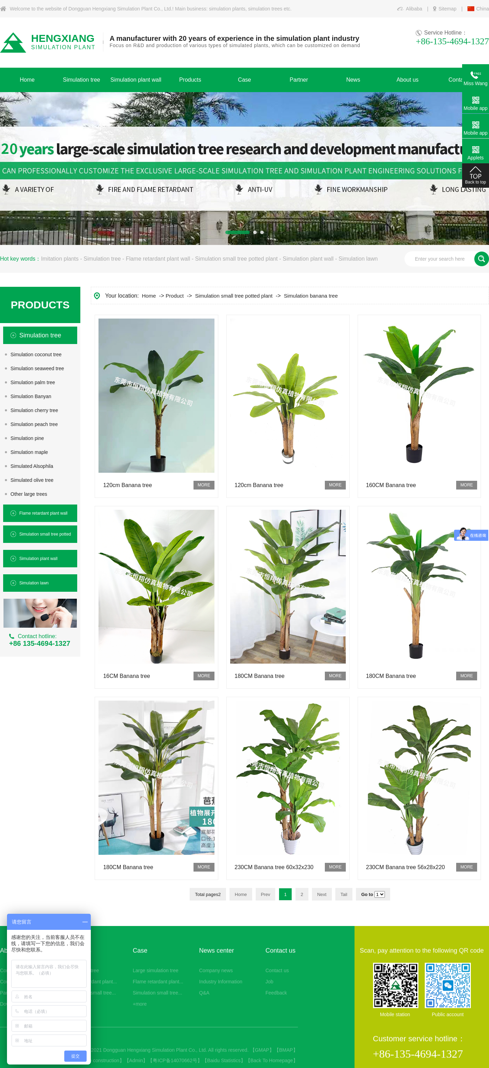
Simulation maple (29, 452)
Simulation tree (102, 259)
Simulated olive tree (31, 480)
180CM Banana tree (260, 676)
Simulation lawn (358, 259)
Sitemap (447, 9)
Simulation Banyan (30, 396)
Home (149, 296)
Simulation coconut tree (35, 354)
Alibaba (414, 9)
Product (175, 296)
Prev (265, 894)
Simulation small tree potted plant (236, 259)
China (482, 9)
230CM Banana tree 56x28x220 (405, 867)
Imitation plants (60, 259)
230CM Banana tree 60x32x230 (274, 867)
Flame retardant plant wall (158, 259)
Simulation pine (27, 438)
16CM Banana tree (126, 676)
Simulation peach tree (34, 424)
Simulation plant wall (308, 259)
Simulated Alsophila (31, 466)
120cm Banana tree (127, 485)
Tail (344, 894)
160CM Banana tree (391, 485)
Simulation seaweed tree (37, 368)
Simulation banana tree (311, 296)
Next (322, 894)
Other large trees (28, 494)
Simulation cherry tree (34, 410)
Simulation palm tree (32, 382)
